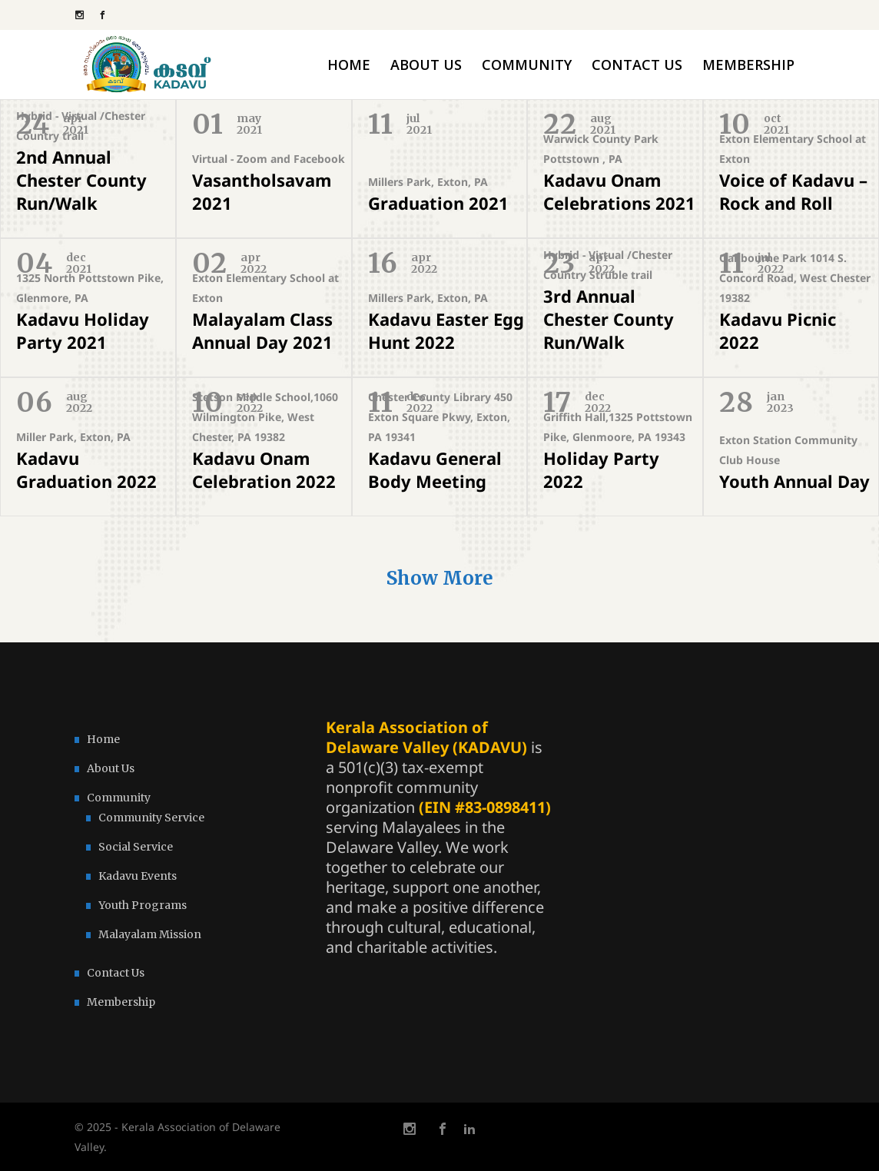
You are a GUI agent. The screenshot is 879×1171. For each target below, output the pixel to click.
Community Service (151, 817)
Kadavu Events (137, 876)
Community (119, 797)
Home (103, 739)
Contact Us (115, 973)
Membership (121, 1002)
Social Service (135, 847)
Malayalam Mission (149, 934)
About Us (110, 768)
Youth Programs (142, 905)
